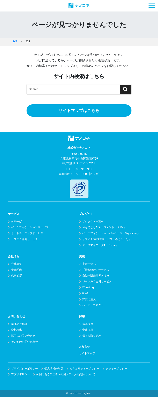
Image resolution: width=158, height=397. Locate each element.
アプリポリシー (20, 374)
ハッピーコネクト (93, 305)
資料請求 (16, 329)
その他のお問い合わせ (24, 341)
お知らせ (84, 346)
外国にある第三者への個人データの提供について (65, 374)
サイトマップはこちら (79, 110)
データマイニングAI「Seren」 (100, 245)
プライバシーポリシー (24, 368)
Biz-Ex (85, 293)
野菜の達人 (89, 299)
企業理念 (16, 269)
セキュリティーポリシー (84, 368)
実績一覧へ (89, 263)
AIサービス (17, 221)
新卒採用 (87, 324)
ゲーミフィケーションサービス (30, 227)
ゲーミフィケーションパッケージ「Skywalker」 (111, 233)
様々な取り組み (91, 335)
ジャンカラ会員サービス (97, 281)
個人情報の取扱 (53, 368)
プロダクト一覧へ (93, 221)
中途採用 (87, 329)
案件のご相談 (19, 324)
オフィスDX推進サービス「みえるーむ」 (106, 239)
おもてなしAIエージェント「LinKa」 (104, 227)
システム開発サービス (24, 239)
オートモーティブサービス (27, 233)
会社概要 (16, 263)
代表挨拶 (16, 275)
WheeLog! (88, 287)
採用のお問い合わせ (23, 335)
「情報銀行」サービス (95, 269)
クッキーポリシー (116, 368)
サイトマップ (87, 353)
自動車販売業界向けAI (95, 275)
